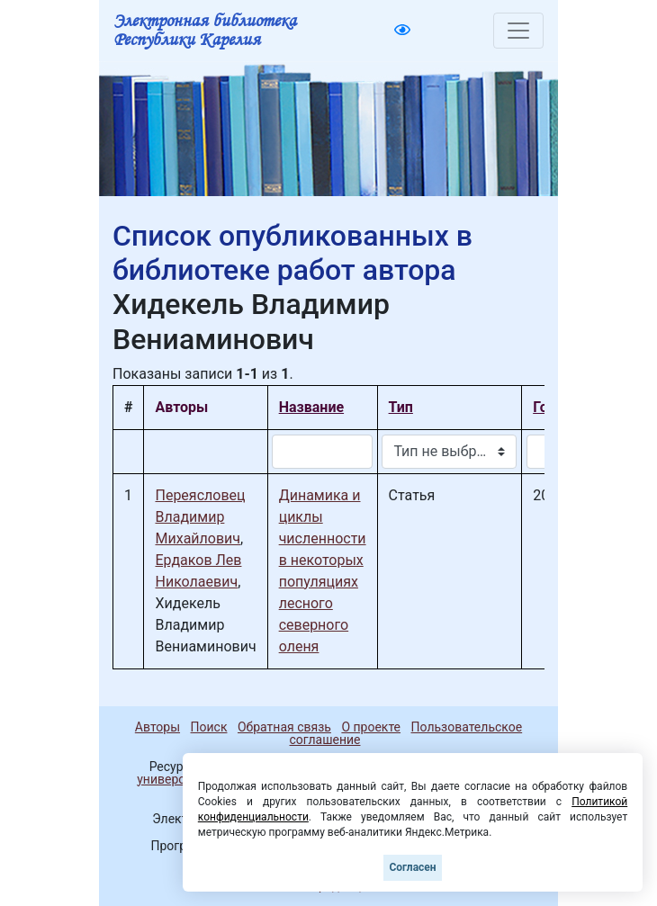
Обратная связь (284, 727)
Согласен (412, 867)
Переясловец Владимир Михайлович (200, 517)
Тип (401, 407)
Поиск (209, 727)
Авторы (157, 727)
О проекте (370, 727)
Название (311, 407)
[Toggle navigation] (518, 31)
